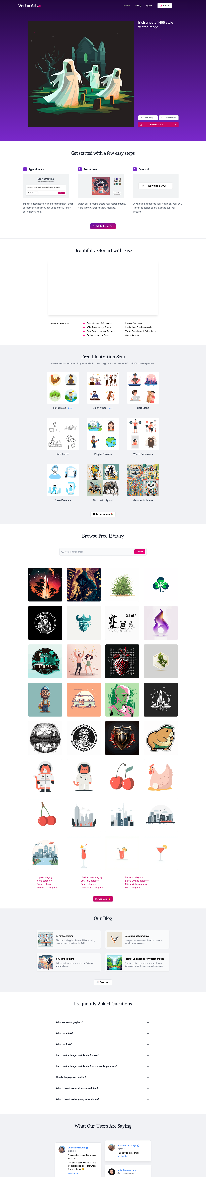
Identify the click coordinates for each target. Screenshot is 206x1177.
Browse (126, 5)
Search (140, 552)
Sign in (149, 5)
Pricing (138, 5)
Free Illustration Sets (103, 357)
